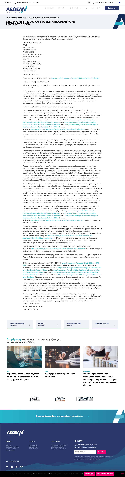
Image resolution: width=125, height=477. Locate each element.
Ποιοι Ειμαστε (49, 8)
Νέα (8, 371)
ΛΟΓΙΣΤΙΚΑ (62, 8)
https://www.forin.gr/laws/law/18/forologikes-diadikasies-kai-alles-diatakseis (58, 129)
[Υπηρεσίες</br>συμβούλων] (58, 325)
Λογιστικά (86, 371)
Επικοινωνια (96, 8)
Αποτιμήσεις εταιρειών (102, 323)
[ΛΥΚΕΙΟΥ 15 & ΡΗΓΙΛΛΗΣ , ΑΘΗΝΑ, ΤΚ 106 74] (15, 3)
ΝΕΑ (86, 8)
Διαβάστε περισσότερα (105, 474)
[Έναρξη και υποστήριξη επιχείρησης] (29, 325)
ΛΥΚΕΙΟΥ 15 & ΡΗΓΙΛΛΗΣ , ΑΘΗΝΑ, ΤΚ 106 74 (28, 2)
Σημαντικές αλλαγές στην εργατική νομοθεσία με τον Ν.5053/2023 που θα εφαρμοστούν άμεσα (23, 377)
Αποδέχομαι (89, 474)
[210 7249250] (3, 3)
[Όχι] (122, 474)
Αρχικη (8, 18)
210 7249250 (8, 2)
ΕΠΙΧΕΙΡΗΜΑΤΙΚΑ (75, 8)
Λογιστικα (14, 18)
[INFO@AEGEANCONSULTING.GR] (93, 3)
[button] (89, 2)
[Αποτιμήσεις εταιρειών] (114, 325)
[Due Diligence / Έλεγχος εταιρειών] (86, 325)
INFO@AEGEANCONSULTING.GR (104, 2)
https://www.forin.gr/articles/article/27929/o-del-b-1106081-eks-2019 (75, 78)
